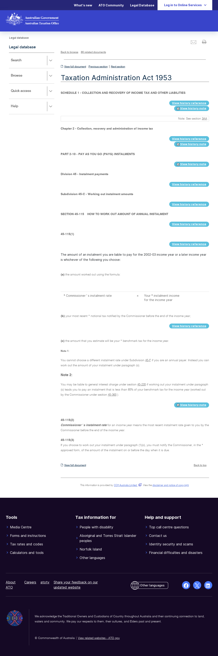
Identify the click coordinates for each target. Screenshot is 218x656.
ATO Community (111, 5)
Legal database (22, 47)
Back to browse (69, 52)
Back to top (200, 465)
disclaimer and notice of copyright (170, 485)
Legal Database (142, 5)
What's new (83, 5)
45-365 (112, 394)
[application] (31, 83)
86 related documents (93, 52)
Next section (118, 67)
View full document (75, 67)
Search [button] (32, 60)
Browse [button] (32, 75)
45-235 (141, 384)
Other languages (152, 585)
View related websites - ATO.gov (99, 638)
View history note (191, 108)
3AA (204, 118)
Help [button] (32, 106)
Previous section (98, 67)
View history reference (189, 103)
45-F (148, 360)
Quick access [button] (32, 91)
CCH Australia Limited (127, 485)
